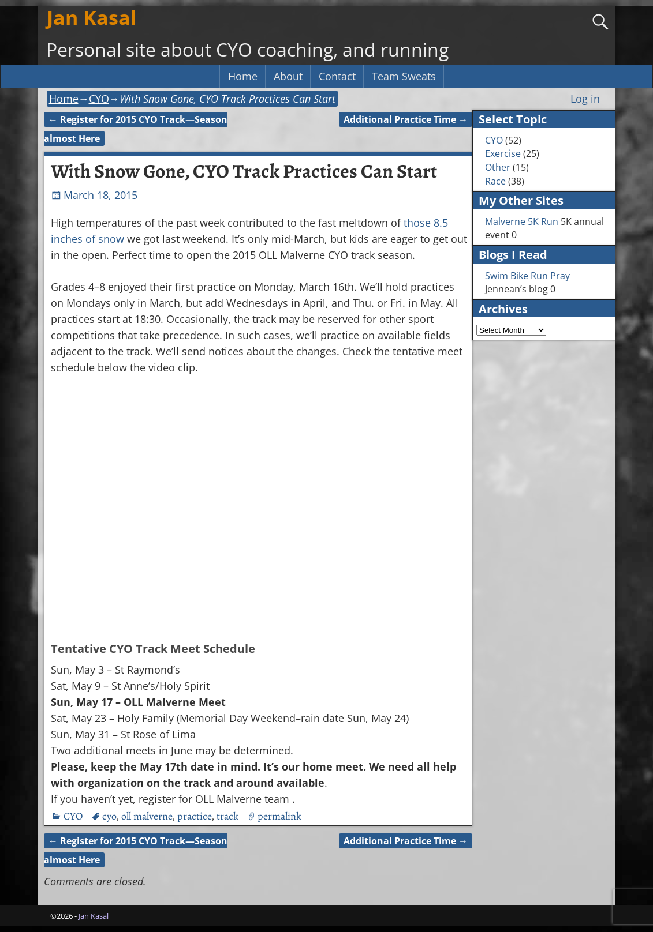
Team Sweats (404, 76)
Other (497, 167)
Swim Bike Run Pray (527, 275)
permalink (279, 816)
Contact (337, 76)
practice (194, 816)
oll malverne (146, 816)
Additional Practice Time (406, 119)
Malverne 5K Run (521, 221)
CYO (99, 99)
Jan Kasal (91, 17)
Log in (585, 99)
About (288, 76)
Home (243, 76)
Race (495, 181)
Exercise (503, 153)
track (227, 816)
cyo (109, 816)
